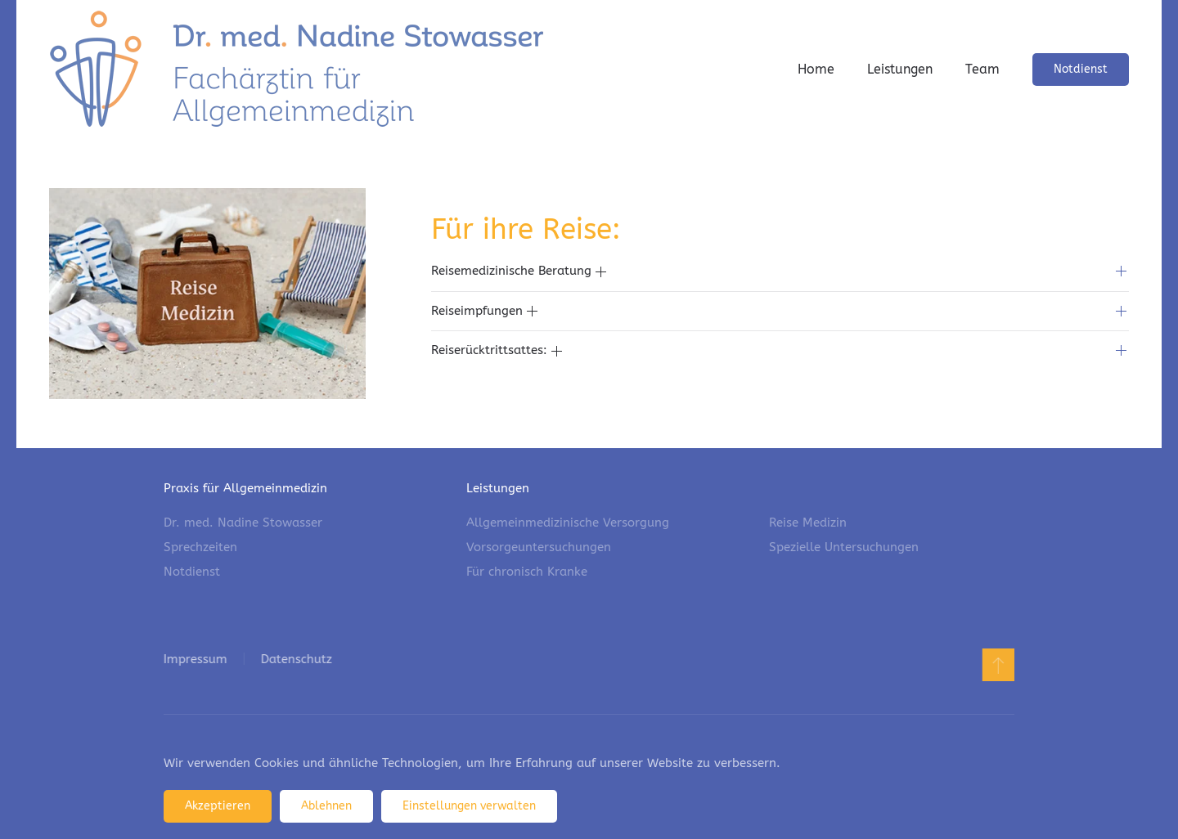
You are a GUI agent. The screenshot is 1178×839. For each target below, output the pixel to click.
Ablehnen (326, 806)
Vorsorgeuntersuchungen (538, 547)
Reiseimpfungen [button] (484, 310)
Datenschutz (294, 659)
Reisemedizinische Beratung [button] (518, 270)
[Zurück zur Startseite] (296, 69)
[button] (997, 664)
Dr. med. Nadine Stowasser (243, 522)
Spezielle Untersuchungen (844, 547)
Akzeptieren (217, 806)
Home (816, 69)
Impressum (194, 659)
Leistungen (900, 69)
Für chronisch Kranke (526, 571)
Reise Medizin (808, 522)
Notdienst (1081, 69)
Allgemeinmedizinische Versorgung (567, 522)
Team (982, 69)
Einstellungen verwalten (469, 806)
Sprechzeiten (200, 547)
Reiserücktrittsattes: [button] (496, 350)
